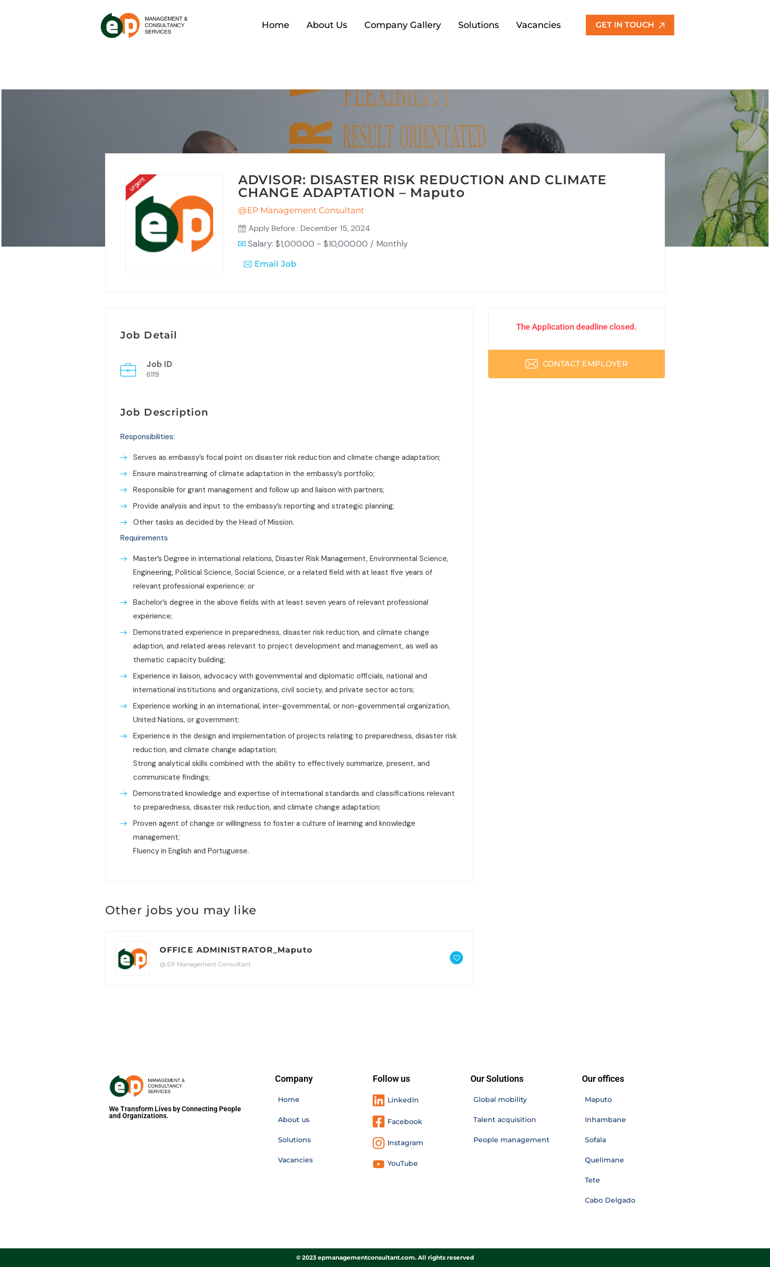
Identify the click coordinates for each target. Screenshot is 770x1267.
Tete (592, 1180)
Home (289, 1099)
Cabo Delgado (610, 1200)
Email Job (270, 264)
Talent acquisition (504, 1119)
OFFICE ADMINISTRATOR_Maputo (236, 950)
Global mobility (500, 1099)
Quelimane (604, 1159)
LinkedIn (403, 1100)
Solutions (294, 1139)
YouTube (402, 1163)
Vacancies (295, 1159)
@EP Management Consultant (301, 210)
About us (293, 1119)
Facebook (404, 1121)
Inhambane (605, 1119)
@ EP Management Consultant (205, 964)
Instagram (405, 1142)
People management (511, 1139)
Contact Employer (576, 364)
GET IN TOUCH (630, 24)
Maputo (598, 1099)
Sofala (595, 1139)
